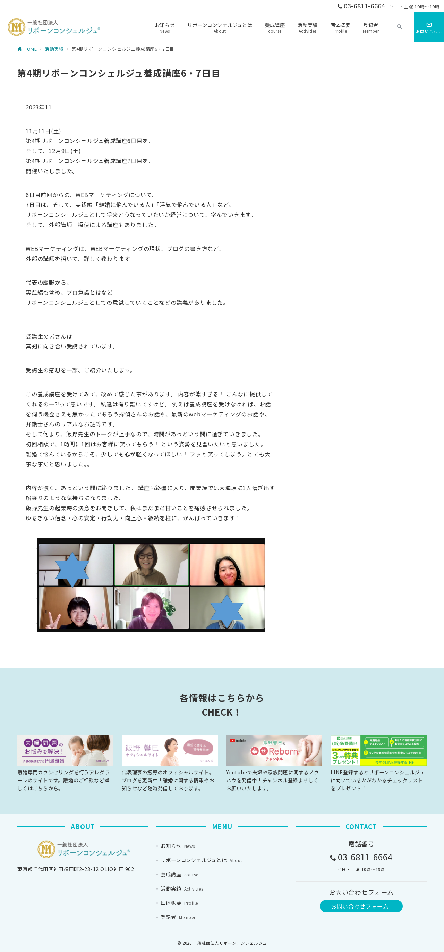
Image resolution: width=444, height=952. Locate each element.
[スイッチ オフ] (399, 27)
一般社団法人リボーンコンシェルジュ (230, 943)
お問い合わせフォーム (359, 906)
